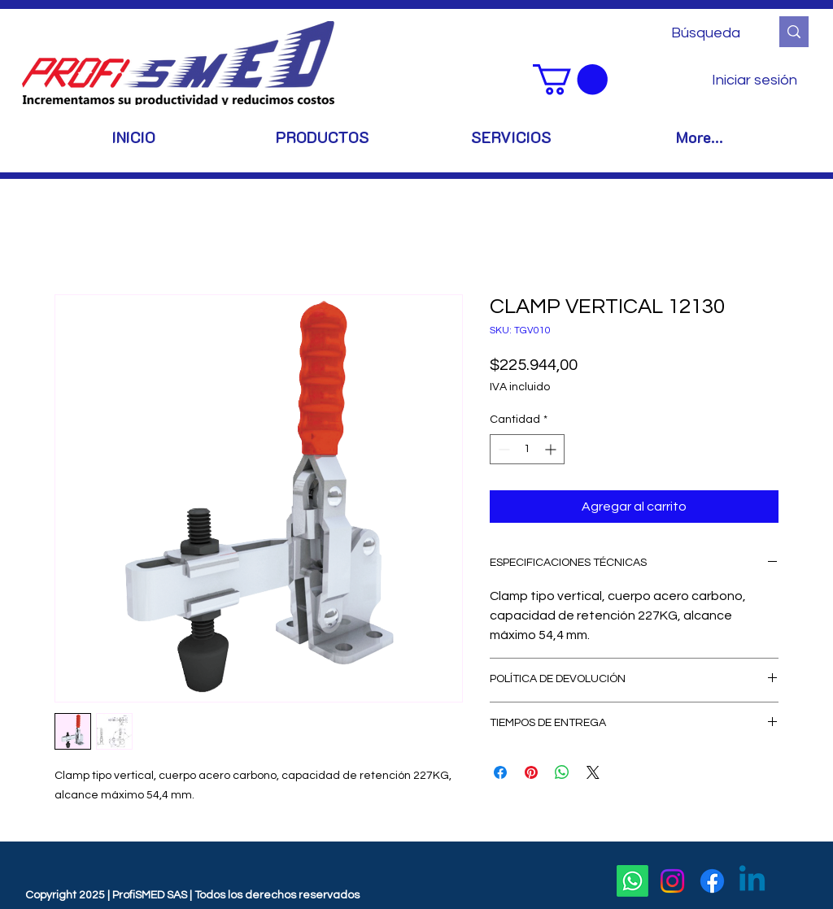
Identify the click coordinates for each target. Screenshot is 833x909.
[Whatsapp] (632, 881)
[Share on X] (593, 772)
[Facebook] (712, 881)
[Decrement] (502, 449)
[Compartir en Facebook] (500, 772)
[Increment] (552, 449)
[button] (570, 79)
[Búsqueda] (708, 33)
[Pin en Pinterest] (531, 772)
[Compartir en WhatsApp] (562, 772)
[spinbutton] (527, 449)
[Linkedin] (752, 881)
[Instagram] (672, 881)
